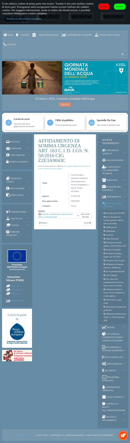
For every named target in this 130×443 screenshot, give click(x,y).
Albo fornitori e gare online (112, 301)
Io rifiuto (104, 7)
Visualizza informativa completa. (23, 18)
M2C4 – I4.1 (15, 286)
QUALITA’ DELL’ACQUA (107, 35)
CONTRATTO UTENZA (13, 179)
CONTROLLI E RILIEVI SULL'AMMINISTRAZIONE (113, 406)
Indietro (43, 223)
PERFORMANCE (111, 197)
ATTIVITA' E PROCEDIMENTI (109, 418)
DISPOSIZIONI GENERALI (110, 151)
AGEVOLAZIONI (15, 188)
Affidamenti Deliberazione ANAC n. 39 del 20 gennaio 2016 (114, 317)
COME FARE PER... (16, 155)
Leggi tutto (65, 105)
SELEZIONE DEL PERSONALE (111, 188)
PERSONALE (110, 180)
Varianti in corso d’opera (114, 261)
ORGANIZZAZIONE (112, 160)
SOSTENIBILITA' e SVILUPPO (77, 35)
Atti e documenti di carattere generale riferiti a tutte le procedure (113, 220)
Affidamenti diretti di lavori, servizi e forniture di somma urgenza (113, 292)
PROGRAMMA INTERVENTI (110, 378)
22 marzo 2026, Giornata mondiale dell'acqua (65, 98)
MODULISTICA (15, 195)
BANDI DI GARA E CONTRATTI (112, 204)
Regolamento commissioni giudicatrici (114, 308)
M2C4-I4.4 (14, 294)
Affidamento (109, 231)
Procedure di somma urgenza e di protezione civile (114, 244)
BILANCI (108, 327)
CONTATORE (14, 148)
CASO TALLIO (14, 218)
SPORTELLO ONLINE (16, 162)
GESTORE (22, 35)
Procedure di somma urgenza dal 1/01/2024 (112, 255)
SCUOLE (12, 225)
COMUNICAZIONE (16, 212)
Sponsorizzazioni (111, 239)
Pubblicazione (110, 227)
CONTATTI (9, 44)
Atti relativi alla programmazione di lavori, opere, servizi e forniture (113, 282)
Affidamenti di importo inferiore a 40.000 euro (113, 266)
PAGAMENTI (109, 370)
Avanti (87, 223)
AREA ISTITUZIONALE (45, 35)
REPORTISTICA (17, 301)
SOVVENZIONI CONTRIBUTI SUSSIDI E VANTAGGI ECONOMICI (112, 337)
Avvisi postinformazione (114, 271)
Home (8, 35)
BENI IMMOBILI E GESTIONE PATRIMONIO (112, 348)
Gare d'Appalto (110, 275)
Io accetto (120, 7)
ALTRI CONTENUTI (112, 397)
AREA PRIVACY (23, 435)
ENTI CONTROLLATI (112, 357)
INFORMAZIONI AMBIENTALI (111, 388)
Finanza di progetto (112, 250)
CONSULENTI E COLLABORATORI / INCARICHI (111, 170)
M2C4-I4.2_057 (16, 290)
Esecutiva (108, 235)
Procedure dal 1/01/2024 (114, 213)
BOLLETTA (13, 142)
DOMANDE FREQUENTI (13, 233)
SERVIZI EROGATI (112, 364)
